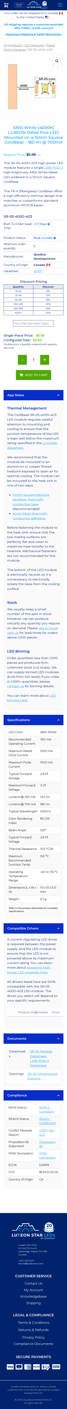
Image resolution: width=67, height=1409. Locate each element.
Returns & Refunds (33, 1330)
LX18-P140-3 (53, 167)
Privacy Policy (33, 1337)
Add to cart (36, 375)
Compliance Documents (33, 1344)
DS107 (38, 271)
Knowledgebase (34, 1296)
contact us (15, 686)
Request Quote (19, 5)
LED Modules (34, 45)
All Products (13, 45)
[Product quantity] (33, 360)
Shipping (33, 1303)
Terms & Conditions (33, 1323)
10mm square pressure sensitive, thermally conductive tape (31, 499)
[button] (57, 61)
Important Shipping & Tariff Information (33, 34)
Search (50, 5)
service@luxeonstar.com (30, 1263)
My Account (33, 1290)
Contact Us (33, 1283)
